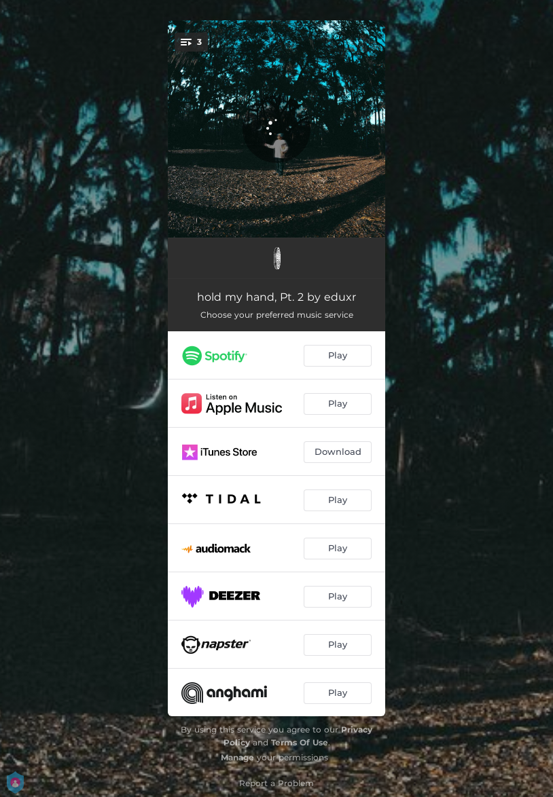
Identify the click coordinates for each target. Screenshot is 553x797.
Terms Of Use (299, 742)
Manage (237, 757)
